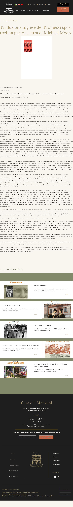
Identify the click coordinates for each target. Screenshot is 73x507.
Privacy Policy (65, 495)
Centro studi (32, 4)
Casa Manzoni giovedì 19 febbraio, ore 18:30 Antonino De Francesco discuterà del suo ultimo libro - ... (18, 357)
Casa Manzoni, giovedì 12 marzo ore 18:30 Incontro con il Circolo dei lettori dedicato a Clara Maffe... (20, 316)
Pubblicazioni (49, 4)
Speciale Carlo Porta (56, 471)
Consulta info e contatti (27, 443)
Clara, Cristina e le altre (11, 312)
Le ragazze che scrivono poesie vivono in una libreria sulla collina (51, 371)
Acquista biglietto (63, 9)
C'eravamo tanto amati (42, 332)
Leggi (66, 301)
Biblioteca (41, 4)
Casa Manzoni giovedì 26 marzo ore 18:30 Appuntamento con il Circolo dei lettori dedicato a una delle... (51, 296)
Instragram (59, 483)
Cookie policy (65, 500)
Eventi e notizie (33, 10)
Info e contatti (45, 10)
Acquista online (14, 482)
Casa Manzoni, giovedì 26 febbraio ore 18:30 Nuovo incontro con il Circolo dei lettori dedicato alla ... (52, 336)
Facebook (55, 483)
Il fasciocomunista (41, 292)
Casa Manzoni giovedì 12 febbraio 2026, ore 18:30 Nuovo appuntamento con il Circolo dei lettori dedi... (50, 377)
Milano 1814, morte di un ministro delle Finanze (18, 351)
